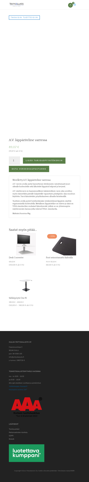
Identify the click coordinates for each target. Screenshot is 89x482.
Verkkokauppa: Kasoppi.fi (18, 386)
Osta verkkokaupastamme (29, 169)
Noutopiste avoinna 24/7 (18, 389)
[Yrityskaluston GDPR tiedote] (11, 436)
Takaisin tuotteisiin (24, 17)
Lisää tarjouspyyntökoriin (44, 160)
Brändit (11, 439)
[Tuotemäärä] (14, 160)
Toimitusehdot (14, 429)
